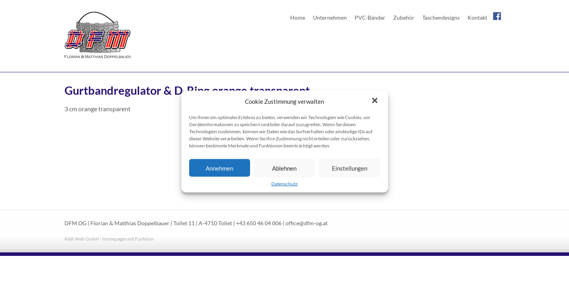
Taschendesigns (441, 17)
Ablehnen (284, 167)
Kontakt (477, 17)
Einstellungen (349, 167)
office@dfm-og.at (306, 223)
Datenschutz (284, 184)
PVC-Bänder (370, 17)
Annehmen (219, 167)
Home (297, 17)
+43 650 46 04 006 (259, 223)
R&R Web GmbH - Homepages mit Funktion (109, 239)
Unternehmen (330, 17)
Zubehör (403, 17)
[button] (375, 101)
